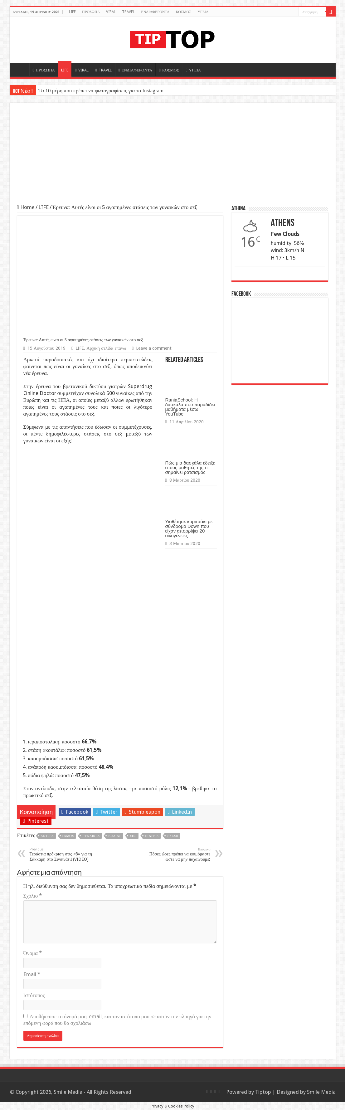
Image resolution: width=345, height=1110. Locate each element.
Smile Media (321, 1092)
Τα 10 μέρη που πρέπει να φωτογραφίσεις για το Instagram (100, 91)
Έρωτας (114, 836)
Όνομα (32, 953)
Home (26, 207)
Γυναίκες (91, 836)
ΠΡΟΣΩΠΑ (91, 12)
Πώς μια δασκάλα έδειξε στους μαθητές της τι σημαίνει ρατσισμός (190, 467)
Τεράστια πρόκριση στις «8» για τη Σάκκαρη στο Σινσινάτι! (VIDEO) (62, 854)
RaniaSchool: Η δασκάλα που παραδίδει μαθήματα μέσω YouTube (190, 406)
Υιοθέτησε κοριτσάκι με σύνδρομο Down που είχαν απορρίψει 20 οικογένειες (189, 528)
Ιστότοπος (34, 995)
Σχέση (172, 836)
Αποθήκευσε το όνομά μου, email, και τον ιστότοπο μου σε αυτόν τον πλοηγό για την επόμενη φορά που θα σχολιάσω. (117, 1019)
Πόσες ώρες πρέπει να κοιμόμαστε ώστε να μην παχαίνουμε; (179, 854)
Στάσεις (151, 836)
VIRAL (111, 12)
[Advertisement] (172, 157)
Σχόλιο (32, 896)
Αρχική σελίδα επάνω (106, 348)
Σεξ (133, 836)
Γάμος (68, 836)
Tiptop (263, 1092)
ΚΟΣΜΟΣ (183, 12)
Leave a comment (154, 348)
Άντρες (47, 836)
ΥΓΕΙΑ (203, 12)
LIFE (72, 12)
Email (31, 974)
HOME (21, 69)
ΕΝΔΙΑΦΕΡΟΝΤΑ (155, 12)
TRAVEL (128, 12)
